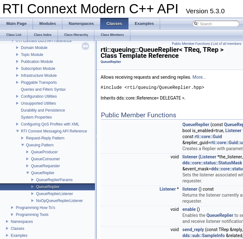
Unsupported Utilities (38, 103)
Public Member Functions (191, 44)
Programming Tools (32, 214)
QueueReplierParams (54, 180)
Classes (17, 228)
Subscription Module (38, 68)
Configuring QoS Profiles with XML (50, 124)
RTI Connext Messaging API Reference (54, 131)
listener (190, 156)
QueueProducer (44, 152)
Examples (19, 235)
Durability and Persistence (43, 110)
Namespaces (22, 221)
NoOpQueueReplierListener (59, 201)
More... (199, 77)
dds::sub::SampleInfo (204, 235)
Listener (233, 130)
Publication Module (37, 61)
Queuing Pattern (39, 145)
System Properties (36, 117)
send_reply (193, 229)
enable (189, 209)
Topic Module (32, 54)
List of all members (227, 44)
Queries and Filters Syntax (43, 89)
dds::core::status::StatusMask (212, 162)
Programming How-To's (35, 207)
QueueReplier (42, 173)
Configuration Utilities (39, 96)
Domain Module (34, 48)
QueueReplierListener (54, 194)
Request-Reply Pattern (45, 138)
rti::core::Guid (208, 136)
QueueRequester (45, 166)
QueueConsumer (45, 159)
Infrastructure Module (39, 75)
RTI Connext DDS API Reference (44, 41)
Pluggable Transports (39, 82)
